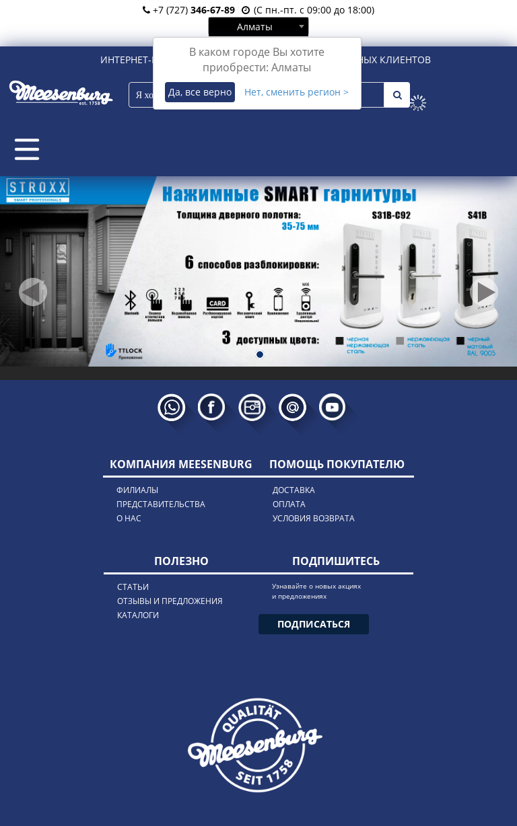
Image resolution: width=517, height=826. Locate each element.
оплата (289, 504)
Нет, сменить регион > (296, 91)
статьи (133, 587)
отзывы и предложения (170, 601)
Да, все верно (200, 91)
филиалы (137, 490)
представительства (160, 504)
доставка (294, 490)
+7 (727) (189, 9)
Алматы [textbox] (255, 26)
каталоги (138, 615)
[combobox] (258, 26)
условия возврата (314, 518)
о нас (128, 518)
